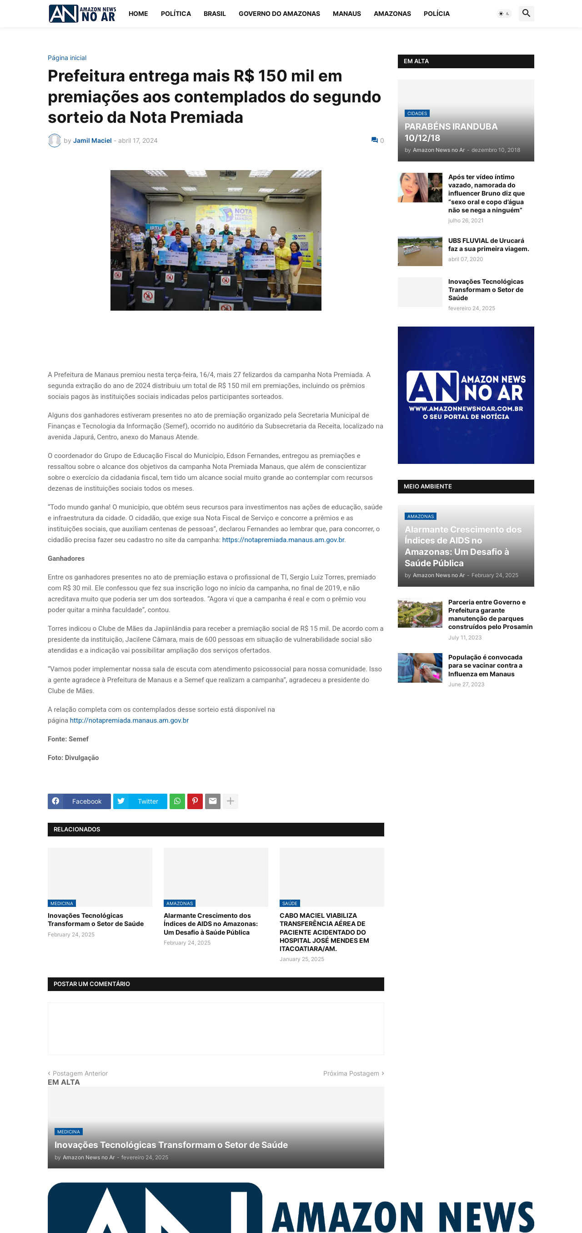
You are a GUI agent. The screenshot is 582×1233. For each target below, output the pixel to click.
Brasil (215, 13)
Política (176, 13)
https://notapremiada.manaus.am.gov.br (283, 540)
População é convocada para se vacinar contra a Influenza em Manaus (485, 665)
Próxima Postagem (351, 1073)
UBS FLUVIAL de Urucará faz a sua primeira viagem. (488, 244)
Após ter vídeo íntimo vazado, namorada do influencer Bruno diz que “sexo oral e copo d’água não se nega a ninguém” (486, 193)
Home (138, 13)
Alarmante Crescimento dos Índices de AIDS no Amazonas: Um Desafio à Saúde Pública (211, 923)
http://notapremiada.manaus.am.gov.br (129, 720)
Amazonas (392, 13)
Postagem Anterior (80, 1073)
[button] (504, 13)
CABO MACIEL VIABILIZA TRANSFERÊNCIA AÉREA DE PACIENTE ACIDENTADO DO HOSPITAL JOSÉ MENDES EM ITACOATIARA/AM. (324, 931)
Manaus (347, 13)
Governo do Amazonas (279, 13)
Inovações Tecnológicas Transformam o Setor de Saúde (96, 919)
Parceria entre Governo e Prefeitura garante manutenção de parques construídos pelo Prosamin (490, 614)
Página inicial (67, 58)
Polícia (437, 13)
